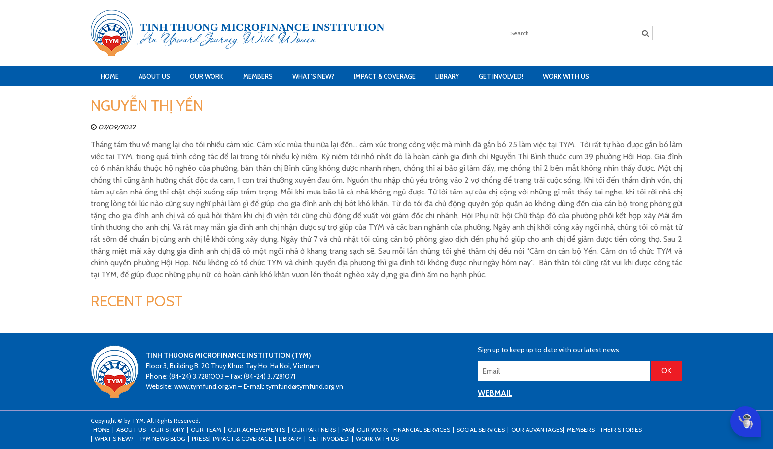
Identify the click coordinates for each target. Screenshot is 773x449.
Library (447, 76)
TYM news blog (162, 438)
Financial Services (421, 429)
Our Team (206, 429)
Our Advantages (537, 429)
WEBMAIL (495, 393)
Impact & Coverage (385, 76)
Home (110, 76)
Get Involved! (501, 76)
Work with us (566, 76)
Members (258, 76)
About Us (154, 76)
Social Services (481, 429)
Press (200, 438)
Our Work (206, 76)
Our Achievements (256, 429)
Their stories (620, 429)
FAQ (347, 429)
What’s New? (313, 76)
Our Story (167, 429)
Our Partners (314, 429)
